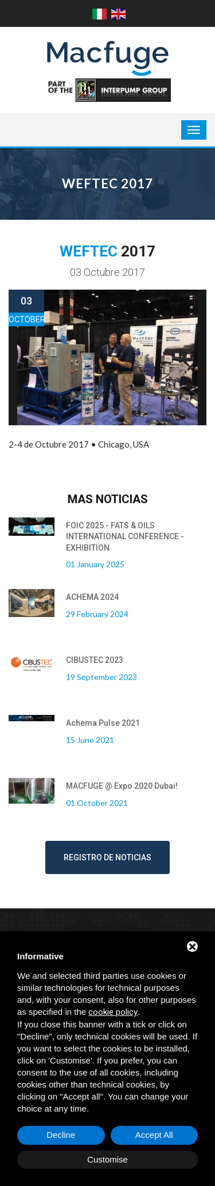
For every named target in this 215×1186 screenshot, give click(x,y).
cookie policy (113, 1012)
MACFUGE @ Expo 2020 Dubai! (122, 785)
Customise (107, 1159)
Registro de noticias (107, 857)
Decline (60, 1135)
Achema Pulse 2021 (103, 723)
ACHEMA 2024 (92, 597)
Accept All (154, 1135)
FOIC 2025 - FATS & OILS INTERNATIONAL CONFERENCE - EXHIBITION (125, 536)
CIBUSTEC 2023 (94, 660)
